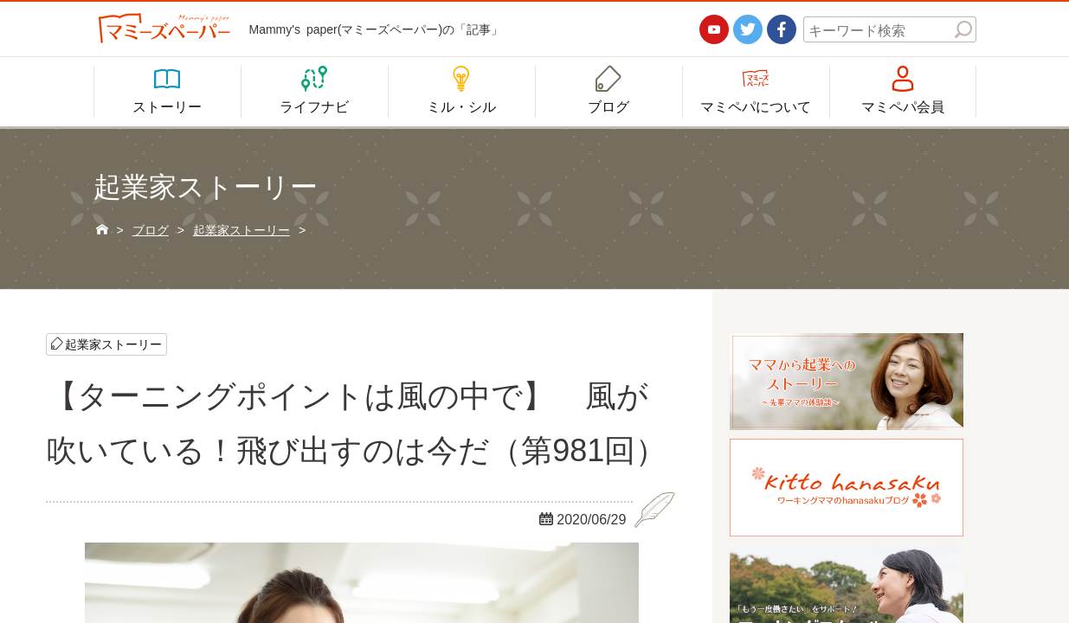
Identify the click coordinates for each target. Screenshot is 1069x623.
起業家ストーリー (113, 343)
